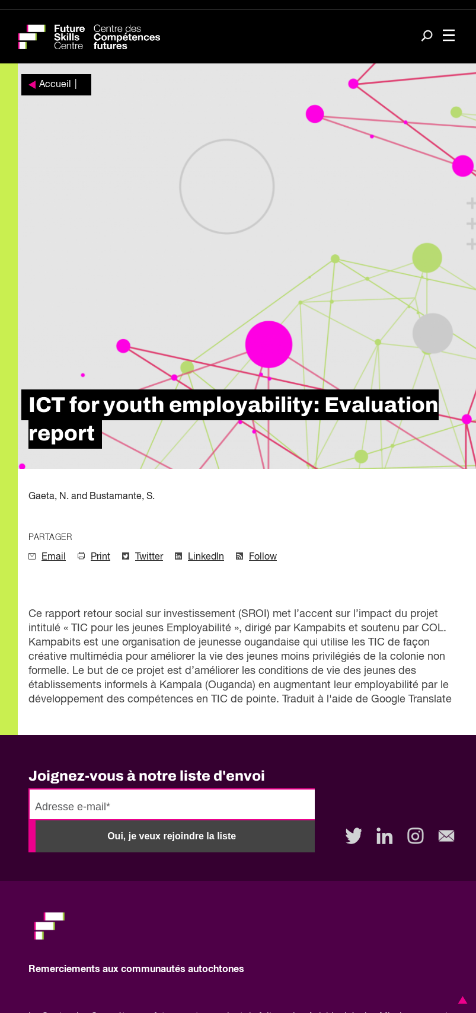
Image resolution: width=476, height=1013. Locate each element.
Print (100, 557)
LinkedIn (206, 557)
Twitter (149, 557)
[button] (460, 1000)
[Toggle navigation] (448, 36)
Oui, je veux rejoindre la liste (171, 836)
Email (53, 557)
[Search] (426, 37)
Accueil (55, 85)
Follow (263, 557)
